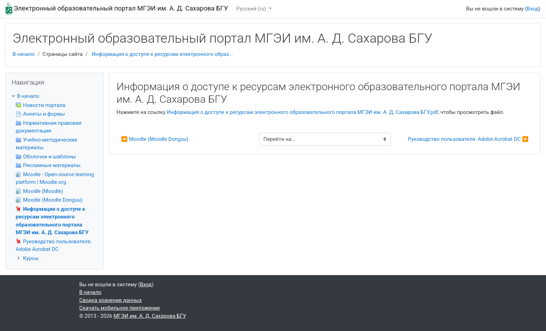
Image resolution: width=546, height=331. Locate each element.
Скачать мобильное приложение (119, 308)
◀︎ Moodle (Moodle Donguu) (154, 139)
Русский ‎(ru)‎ (251, 9)
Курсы (30, 258)
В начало (24, 54)
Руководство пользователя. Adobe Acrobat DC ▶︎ (468, 139)
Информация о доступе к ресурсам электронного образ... (162, 54)
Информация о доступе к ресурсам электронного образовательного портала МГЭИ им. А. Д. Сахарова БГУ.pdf (302, 112)
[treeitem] (55, 96)
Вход (533, 9)
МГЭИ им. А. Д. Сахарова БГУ (149, 316)
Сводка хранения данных (110, 300)
